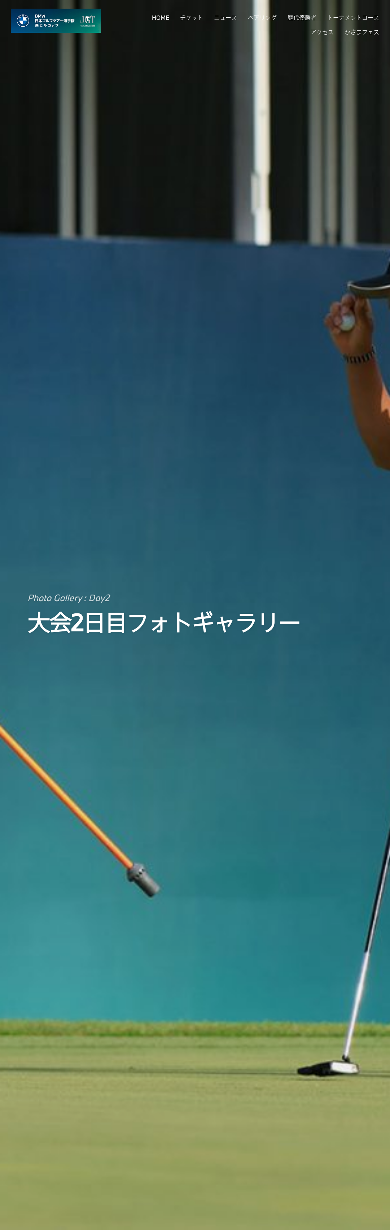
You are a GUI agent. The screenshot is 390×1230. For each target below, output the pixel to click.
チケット (191, 17)
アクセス (322, 32)
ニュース (225, 17)
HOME (160, 17)
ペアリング (262, 17)
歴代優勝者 (302, 17)
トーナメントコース (353, 17)
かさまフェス (362, 32)
